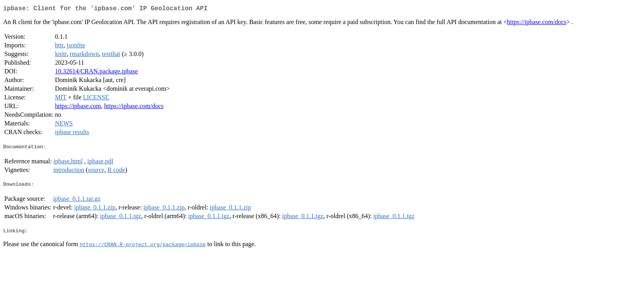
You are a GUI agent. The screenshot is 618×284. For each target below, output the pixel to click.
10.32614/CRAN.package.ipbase (96, 72)
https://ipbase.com (78, 107)
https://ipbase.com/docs (536, 23)
